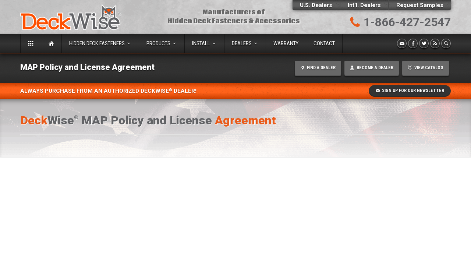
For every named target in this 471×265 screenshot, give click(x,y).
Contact (324, 43)
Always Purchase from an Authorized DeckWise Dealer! (108, 91)
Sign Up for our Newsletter (409, 90)
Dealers (245, 43)
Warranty (285, 43)
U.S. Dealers (316, 5)
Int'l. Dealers (364, 5)
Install (204, 43)
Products (161, 43)
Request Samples (419, 5)
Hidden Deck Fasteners (100, 43)
